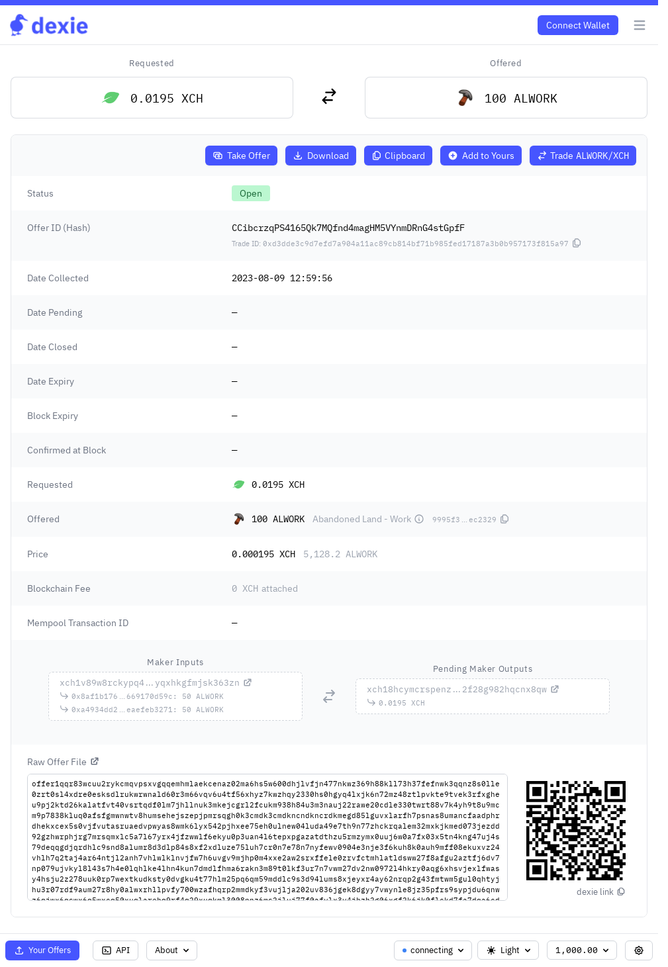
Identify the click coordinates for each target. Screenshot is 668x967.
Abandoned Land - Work (368, 519)
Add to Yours (481, 155)
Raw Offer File (63, 762)
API (115, 950)
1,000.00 (583, 950)
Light (509, 950)
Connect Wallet (578, 25)
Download (321, 155)
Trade (583, 155)
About (173, 950)
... (156, 682)
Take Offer (241, 155)
